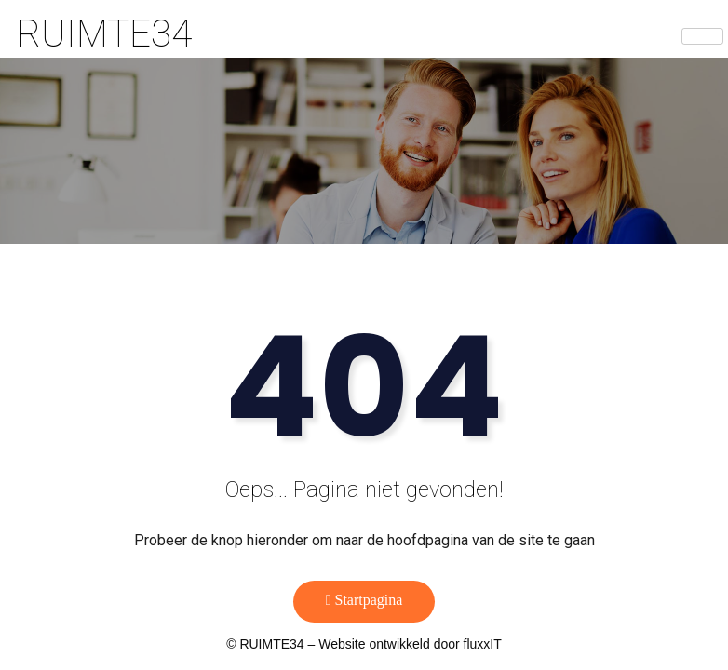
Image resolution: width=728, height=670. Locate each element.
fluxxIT (483, 643)
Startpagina (364, 600)
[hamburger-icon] (702, 36)
